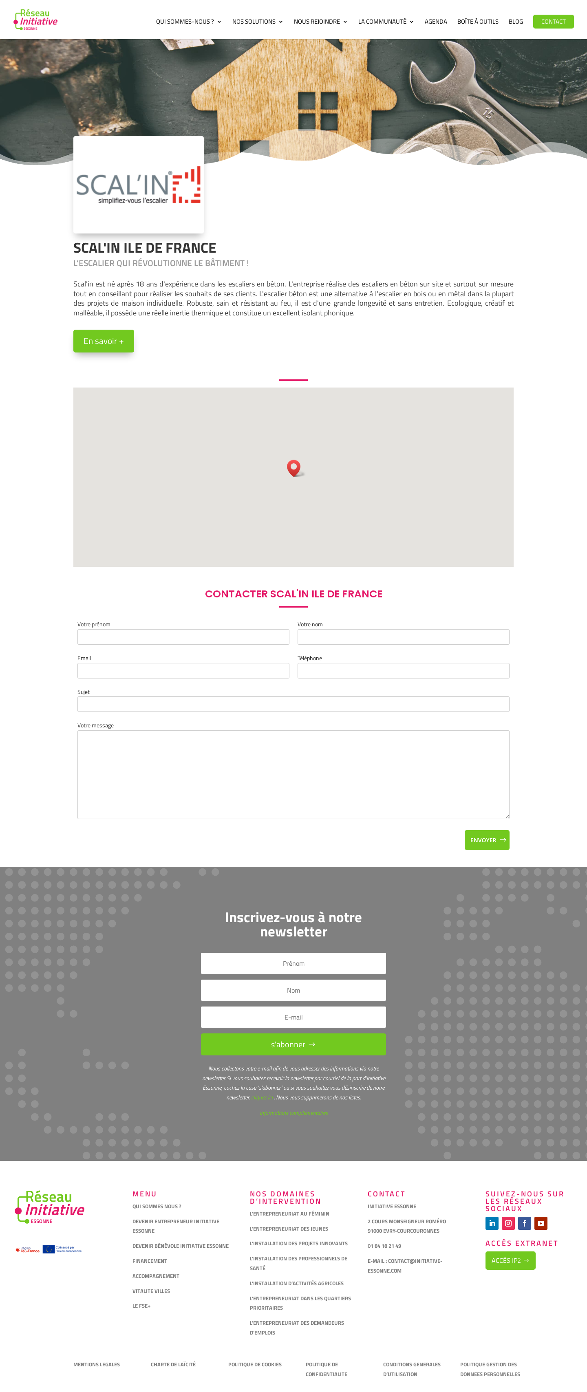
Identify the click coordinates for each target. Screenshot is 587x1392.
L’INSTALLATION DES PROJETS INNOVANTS (299, 1243)
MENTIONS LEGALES (96, 1364)
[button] (296, 468)
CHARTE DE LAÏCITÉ (173, 1364)
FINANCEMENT (149, 1261)
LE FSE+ (141, 1306)
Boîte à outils (478, 22)
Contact (553, 21)
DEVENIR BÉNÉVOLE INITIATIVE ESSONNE (180, 1246)
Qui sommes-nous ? (185, 22)
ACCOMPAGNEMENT (155, 1276)
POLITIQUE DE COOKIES (255, 1364)
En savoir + (104, 340)
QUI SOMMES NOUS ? (156, 1206)
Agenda (436, 22)
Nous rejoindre (317, 22)
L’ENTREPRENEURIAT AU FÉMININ (289, 1213)
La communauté (382, 22)
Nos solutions (254, 22)
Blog (516, 22)
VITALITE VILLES (151, 1291)
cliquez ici (261, 1097)
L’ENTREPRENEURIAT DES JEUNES (289, 1229)
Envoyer (483, 840)
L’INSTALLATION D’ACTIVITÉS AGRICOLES (297, 1283)
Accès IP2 (506, 1260)
